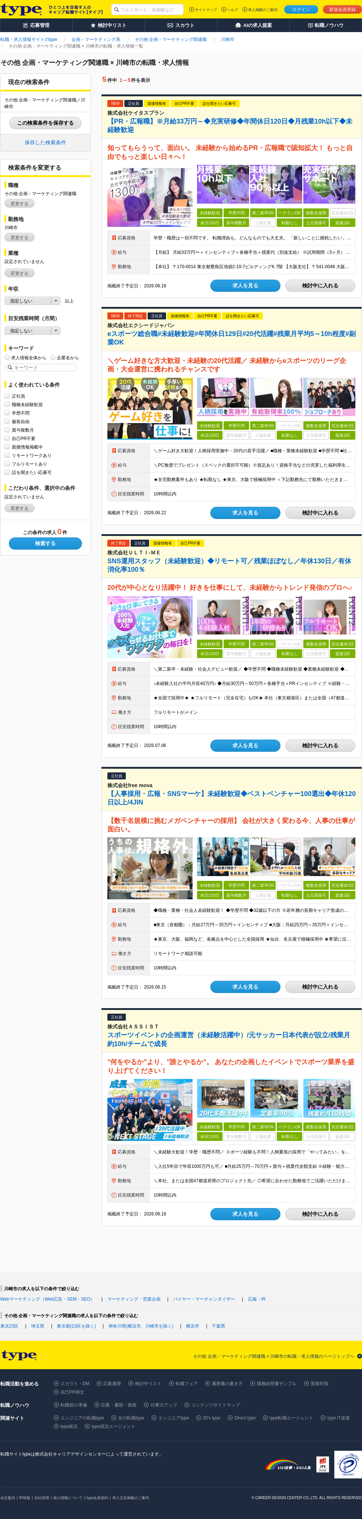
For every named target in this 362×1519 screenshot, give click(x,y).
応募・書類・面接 (119, 1405)
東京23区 (9, 1326)
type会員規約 (97, 1498)
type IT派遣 (338, 1418)
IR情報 (24, 1498)
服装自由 (21, 421)
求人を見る (245, 285)
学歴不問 (21, 413)
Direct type (244, 1418)
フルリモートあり (29, 464)
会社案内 (7, 1498)
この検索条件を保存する (45, 123)
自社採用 (41, 1498)
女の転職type (131, 1418)
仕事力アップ (164, 1405)
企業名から (68, 357)
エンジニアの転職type (82, 1418)
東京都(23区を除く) (76, 1326)
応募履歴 (112, 1383)
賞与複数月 (23, 430)
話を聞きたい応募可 (32, 472)
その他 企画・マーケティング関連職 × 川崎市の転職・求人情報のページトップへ (273, 1356)
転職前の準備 (74, 1405)
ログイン (301, 9)
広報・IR (257, 1299)
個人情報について (68, 1498)
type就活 (69, 1426)
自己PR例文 (73, 1392)
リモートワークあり (32, 455)
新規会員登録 (342, 9)
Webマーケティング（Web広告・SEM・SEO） (47, 1299)
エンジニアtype (173, 1418)
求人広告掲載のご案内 (130, 1498)
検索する (45, 543)
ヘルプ (232, 10)
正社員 (18, 396)
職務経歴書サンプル (277, 1383)
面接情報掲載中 (27, 447)
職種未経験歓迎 (27, 404)
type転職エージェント (292, 1418)
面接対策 (319, 1383)
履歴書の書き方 (227, 1383)
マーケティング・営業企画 (134, 1299)
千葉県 (218, 1326)
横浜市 (192, 1326)
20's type (212, 1418)
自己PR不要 (24, 438)
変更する (19, 203)
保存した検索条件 (45, 142)
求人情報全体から (28, 357)
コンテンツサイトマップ (215, 1405)
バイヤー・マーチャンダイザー (204, 1299)
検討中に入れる (320, 285)
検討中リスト (148, 1383)
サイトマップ (206, 10)
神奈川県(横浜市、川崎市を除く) (140, 1326)
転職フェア (187, 1383)
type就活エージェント (113, 1426)
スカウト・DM (75, 1383)
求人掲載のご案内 (262, 10)
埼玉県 (37, 1326)
